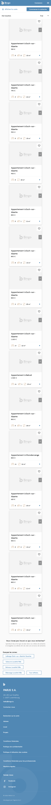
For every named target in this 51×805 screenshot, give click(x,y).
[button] (40, 30)
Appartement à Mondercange (25, 455)
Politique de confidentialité (12, 747)
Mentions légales (9, 766)
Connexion (38, 3)
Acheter (6, 721)
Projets (5, 732)
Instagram (9, 787)
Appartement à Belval (21, 375)
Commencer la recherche (38, 9)
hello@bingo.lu (8, 701)
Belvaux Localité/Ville (13, 667)
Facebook (9, 781)
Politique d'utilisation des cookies (15, 752)
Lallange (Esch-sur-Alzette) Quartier (18, 656)
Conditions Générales (11, 741)
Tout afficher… (34, 673)
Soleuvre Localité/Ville (13, 662)
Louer (5, 727)
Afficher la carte (9, 9)
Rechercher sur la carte (11, 716)
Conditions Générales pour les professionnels (19, 761)
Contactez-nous (9, 707)
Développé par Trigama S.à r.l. (12, 800)
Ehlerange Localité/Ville (14, 673)
